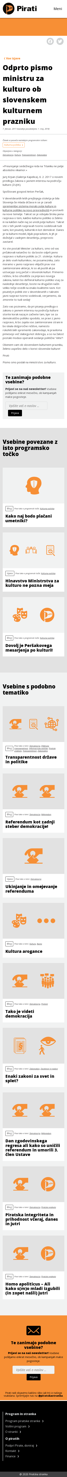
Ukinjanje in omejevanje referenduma (31, 889)
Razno (39, 943)
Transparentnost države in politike (31, 759)
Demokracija (8, 155)
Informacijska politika (38, 748)
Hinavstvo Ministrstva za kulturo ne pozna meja (32, 583)
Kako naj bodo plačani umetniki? (28, 518)
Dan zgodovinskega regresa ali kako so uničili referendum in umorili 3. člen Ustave (32, 1147)
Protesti (44, 1004)
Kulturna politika (13, 145)
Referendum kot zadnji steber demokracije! (30, 824)
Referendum (46, 814)
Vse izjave (12, 58)
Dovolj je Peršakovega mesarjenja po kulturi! (29, 647)
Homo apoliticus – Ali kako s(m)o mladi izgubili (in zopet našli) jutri (32, 1288)
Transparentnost (29, 155)
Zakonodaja (42, 155)
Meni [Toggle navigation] (59, 8)
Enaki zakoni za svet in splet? (29, 1078)
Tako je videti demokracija (19, 1013)
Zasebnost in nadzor (49, 1068)
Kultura (17, 155)
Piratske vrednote (48, 1207)
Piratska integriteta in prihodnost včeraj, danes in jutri (31, 1219)
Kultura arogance (23, 951)
